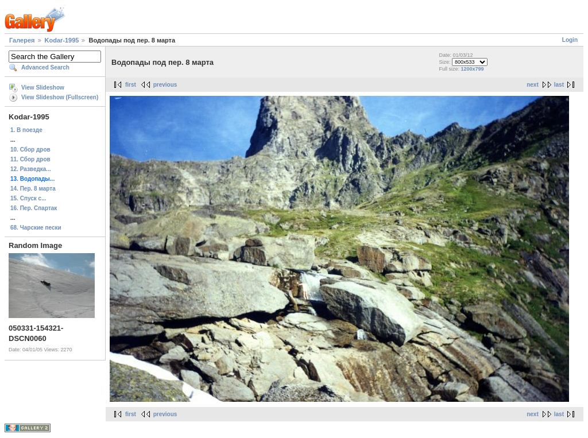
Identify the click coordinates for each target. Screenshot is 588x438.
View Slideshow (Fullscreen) (59, 97)
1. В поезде (26, 130)
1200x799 (472, 69)
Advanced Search (45, 67)
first (130, 85)
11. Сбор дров (30, 159)
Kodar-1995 (62, 40)
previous (165, 85)
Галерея (21, 40)
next (533, 85)
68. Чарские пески (35, 227)
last (559, 85)
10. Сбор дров (30, 149)
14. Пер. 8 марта (33, 188)
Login (570, 40)
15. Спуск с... (28, 198)
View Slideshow (42, 87)
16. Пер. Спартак (33, 208)
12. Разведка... (30, 169)
